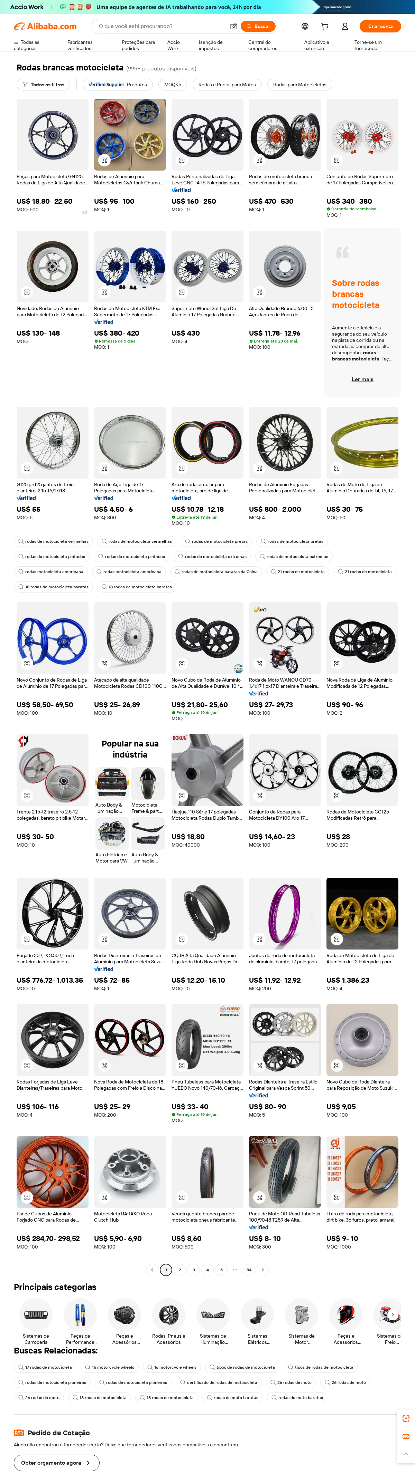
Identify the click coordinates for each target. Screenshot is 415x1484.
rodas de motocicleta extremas (212, 556)
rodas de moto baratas (232, 1397)
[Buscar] (258, 26)
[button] (234, 26)
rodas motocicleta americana (50, 572)
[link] (406, 1418)
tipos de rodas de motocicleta (242, 1367)
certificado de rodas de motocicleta (218, 1382)
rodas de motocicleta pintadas (51, 556)
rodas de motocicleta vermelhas (53, 541)
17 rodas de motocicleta (45, 1367)
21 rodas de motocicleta (298, 572)
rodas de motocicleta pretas (216, 541)
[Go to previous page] (152, 1270)
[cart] (326, 27)
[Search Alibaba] (161, 26)
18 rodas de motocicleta (100, 1397)
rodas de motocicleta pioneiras (52, 1382)
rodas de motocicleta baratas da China (216, 572)
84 (249, 1270)
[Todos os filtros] (43, 84)
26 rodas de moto (291, 1382)
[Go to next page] (263, 1270)
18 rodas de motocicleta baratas (53, 587)
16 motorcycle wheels (109, 1367)
